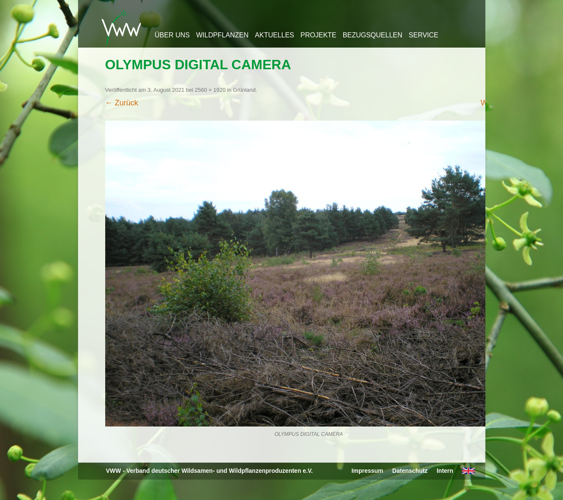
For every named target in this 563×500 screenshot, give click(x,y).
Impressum (368, 470)
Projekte (318, 35)
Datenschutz (410, 470)
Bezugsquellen (372, 35)
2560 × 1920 (210, 90)
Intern (445, 470)
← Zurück (121, 103)
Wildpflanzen (222, 35)
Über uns (172, 35)
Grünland (244, 90)
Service (423, 35)
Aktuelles (274, 35)
